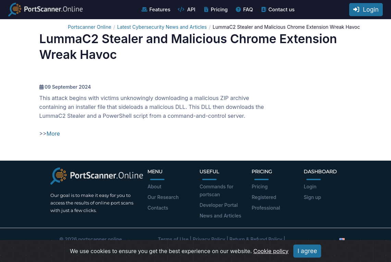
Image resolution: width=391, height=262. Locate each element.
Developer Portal (218, 205)
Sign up (312, 197)
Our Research (163, 197)
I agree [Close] (307, 250)
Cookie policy (270, 251)
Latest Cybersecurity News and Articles (162, 27)
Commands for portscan (216, 190)
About (154, 186)
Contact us (277, 10)
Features (155, 10)
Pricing (215, 10)
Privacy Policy (209, 239)
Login (366, 9)
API (186, 10)
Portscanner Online (89, 27)
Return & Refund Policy (256, 239)
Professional (266, 208)
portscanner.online (100, 239)
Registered (264, 197)
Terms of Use (173, 239)
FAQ (244, 10)
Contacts (157, 208)
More (53, 133)
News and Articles (220, 216)
